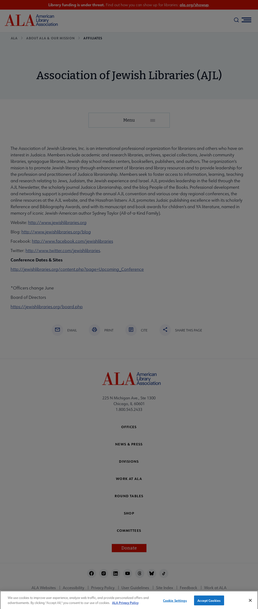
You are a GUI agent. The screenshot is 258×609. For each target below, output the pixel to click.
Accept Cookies (208, 603)
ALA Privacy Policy (125, 605)
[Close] (250, 602)
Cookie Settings (175, 603)
